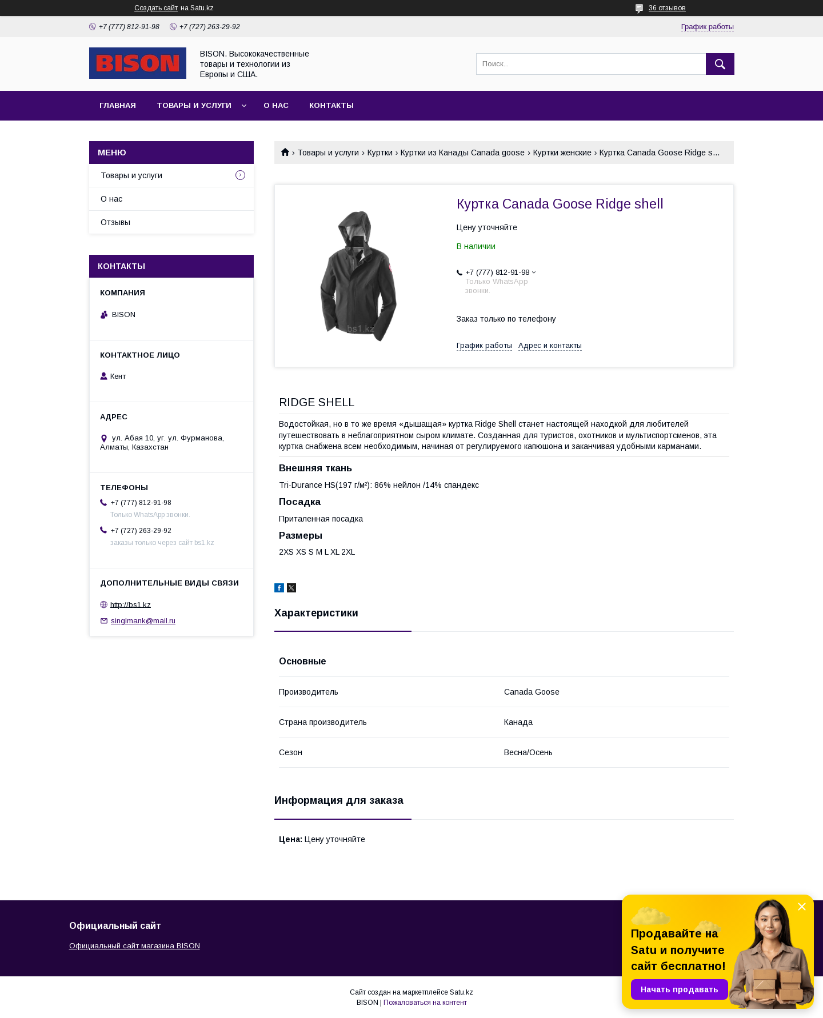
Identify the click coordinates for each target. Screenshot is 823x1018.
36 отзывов (667, 8)
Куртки (380, 152)
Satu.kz (461, 992)
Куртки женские (562, 152)
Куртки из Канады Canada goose (463, 152)
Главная (117, 105)
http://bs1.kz (130, 604)
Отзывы (115, 222)
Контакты (331, 105)
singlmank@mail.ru (143, 620)
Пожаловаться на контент (425, 1003)
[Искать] (720, 64)
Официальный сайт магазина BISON (134, 945)
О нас (276, 105)
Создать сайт (156, 8)
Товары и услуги (194, 105)
